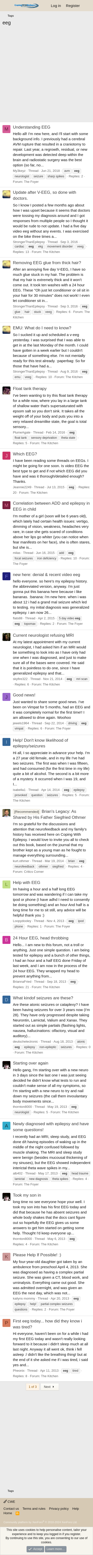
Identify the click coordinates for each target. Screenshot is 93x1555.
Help (75, 1508)
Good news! (24, 695)
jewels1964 (21, 723)
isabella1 (19, 790)
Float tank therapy (30, 388)
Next (50, 1387)
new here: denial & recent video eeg (46, 574)
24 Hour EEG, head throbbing (40, 938)
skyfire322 (20, 679)
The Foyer (31, 182)
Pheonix (19, 1370)
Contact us (11, 1508)
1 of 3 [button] (33, 1387)
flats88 (17, 618)
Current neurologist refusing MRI (43, 635)
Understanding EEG (31, 127)
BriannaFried (22, 981)
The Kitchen (51, 252)
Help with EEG (26, 882)
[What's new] (87, 5)
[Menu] (7, 6)
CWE (9, 1502)
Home (7, 1513)
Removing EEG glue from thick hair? (47, 262)
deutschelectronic (25, 1041)
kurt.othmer (21, 861)
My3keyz (19, 171)
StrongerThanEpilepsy (29, 242)
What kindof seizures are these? (43, 998)
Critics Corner (34, 872)
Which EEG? (25, 454)
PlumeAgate (22, 432)
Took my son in (27, 1195)
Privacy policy (59, 1508)
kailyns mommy (24, 1298)
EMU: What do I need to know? (42, 328)
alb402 (18, 1173)
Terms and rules (34, 1508)
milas (16, 553)
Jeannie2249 (22, 487)
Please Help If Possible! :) (37, 1255)
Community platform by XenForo (40, 1522)
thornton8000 (22, 1107)
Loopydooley (22, 921)
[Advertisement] (46, 75)
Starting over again (30, 1063)
